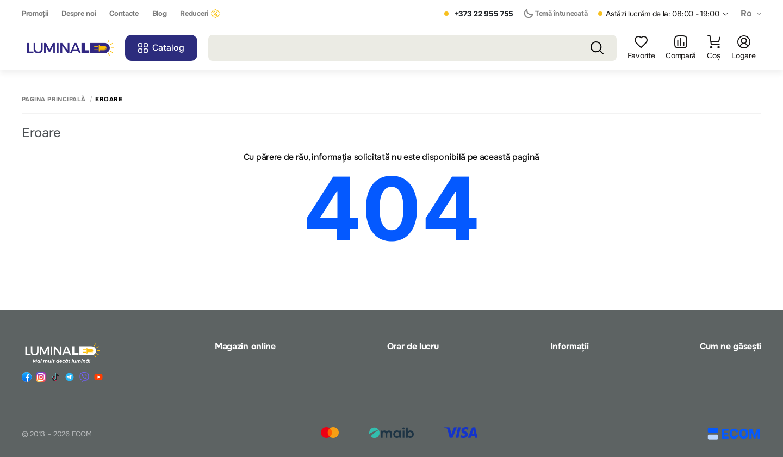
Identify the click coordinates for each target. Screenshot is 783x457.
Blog (159, 13)
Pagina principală (53, 99)
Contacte (123, 13)
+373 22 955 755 (484, 13)
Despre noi (78, 13)
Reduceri (199, 13)
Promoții (35, 13)
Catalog (161, 47)
